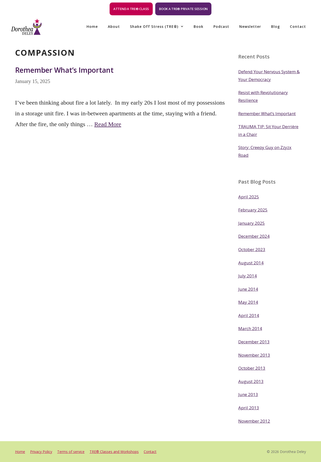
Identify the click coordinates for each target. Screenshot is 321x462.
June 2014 (248, 289)
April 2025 (248, 197)
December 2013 (254, 342)
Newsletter (250, 26)
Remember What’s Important (64, 70)
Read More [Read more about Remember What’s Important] (107, 124)
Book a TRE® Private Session (183, 9)
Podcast (221, 26)
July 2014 (247, 276)
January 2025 (251, 223)
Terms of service (71, 451)
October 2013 (251, 368)
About (114, 26)
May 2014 (248, 302)
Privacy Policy (41, 451)
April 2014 (248, 315)
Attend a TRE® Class (131, 9)
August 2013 (251, 381)
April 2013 (248, 408)
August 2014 (251, 263)
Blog (275, 26)
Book (198, 26)
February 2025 (253, 210)
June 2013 (248, 394)
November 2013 (254, 355)
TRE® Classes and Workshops (114, 451)
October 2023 (251, 249)
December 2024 (254, 236)
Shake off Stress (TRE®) (159, 26)
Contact (298, 26)
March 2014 (250, 328)
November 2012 (254, 421)
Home (92, 26)
